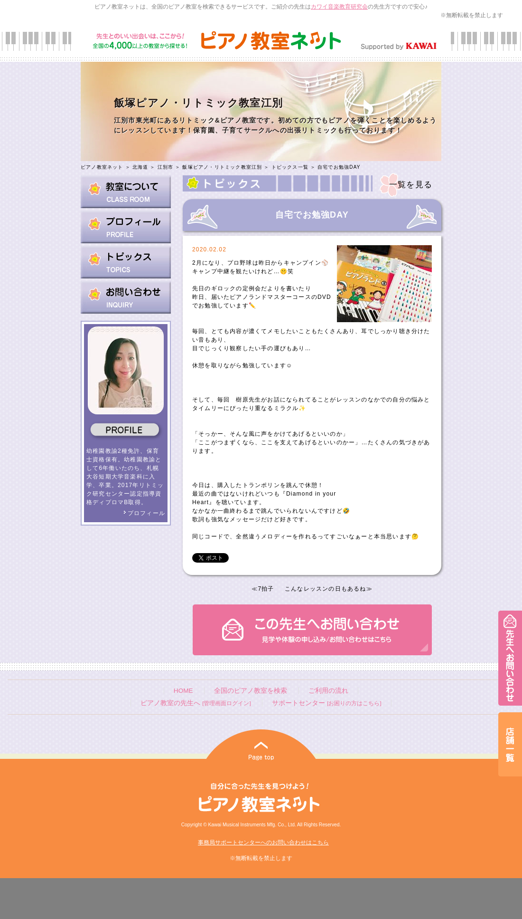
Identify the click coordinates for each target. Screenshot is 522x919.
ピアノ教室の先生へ (195, 703)
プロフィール (144, 513)
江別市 (166, 167)
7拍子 (266, 588)
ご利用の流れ (328, 690)
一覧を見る (410, 184)
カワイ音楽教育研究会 (339, 6)
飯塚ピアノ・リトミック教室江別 (222, 167)
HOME (183, 690)
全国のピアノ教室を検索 (250, 690)
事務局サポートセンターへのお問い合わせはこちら (263, 842)
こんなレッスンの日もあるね (325, 588)
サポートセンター (326, 703)
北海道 (140, 167)
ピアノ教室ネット (102, 167)
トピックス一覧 (289, 167)
